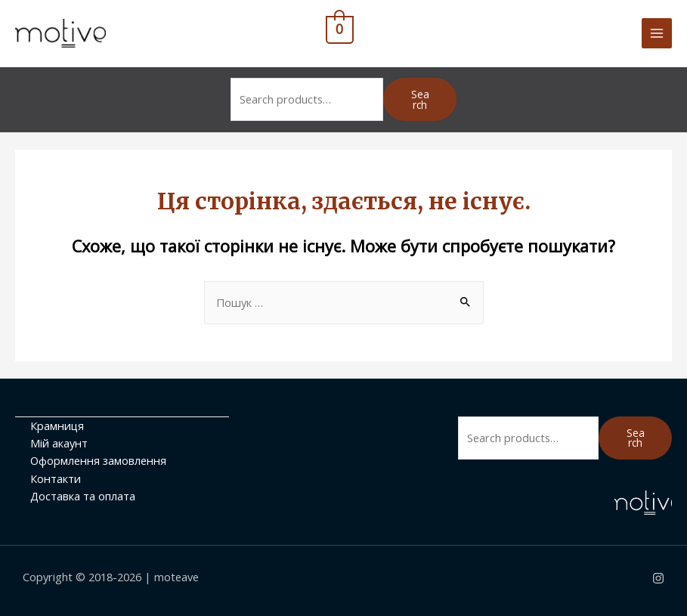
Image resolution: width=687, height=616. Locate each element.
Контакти (55, 478)
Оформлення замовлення (98, 460)
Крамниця (57, 425)
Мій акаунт (59, 442)
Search (420, 99)
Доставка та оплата (82, 495)
